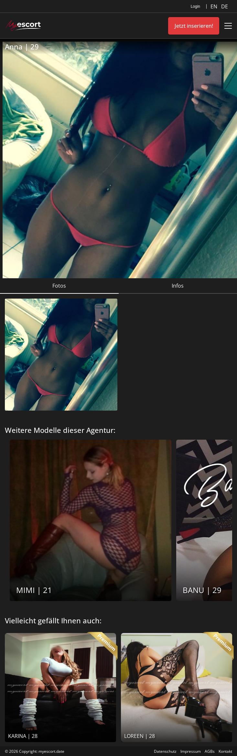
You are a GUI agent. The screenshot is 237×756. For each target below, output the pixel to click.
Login (195, 6)
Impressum (190, 751)
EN (214, 6)
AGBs (210, 751)
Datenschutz (165, 751)
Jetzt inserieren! (194, 25)
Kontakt (225, 751)
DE (224, 6)
